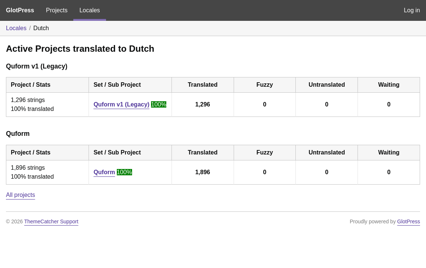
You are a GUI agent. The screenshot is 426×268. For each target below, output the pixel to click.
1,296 (202, 104)
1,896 (202, 172)
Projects (57, 10)
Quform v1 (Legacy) (121, 104)
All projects (20, 195)
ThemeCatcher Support (51, 221)
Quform (104, 172)
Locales (89, 10)
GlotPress (20, 10)
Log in (412, 10)
